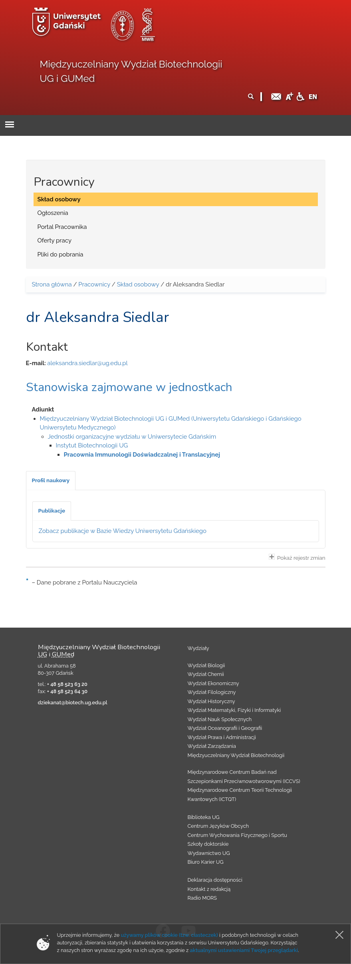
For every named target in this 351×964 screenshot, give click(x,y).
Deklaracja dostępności (215, 880)
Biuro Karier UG (206, 862)
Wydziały (198, 648)
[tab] (51, 480)
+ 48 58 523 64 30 (67, 691)
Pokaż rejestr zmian (297, 557)
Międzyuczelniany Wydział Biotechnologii (236, 755)
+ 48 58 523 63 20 (67, 684)
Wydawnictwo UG (209, 853)
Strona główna (52, 284)
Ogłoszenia (53, 213)
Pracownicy (94, 284)
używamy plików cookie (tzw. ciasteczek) (169, 935)
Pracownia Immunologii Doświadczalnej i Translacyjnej (142, 454)
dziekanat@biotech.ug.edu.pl (72, 703)
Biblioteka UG (204, 817)
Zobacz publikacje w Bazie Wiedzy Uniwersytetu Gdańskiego (123, 531)
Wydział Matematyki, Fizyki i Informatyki (234, 710)
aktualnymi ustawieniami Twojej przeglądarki (244, 950)
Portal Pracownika (62, 227)
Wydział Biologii (206, 665)
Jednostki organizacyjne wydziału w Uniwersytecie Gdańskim (132, 436)
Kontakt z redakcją (209, 889)
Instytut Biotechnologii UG (92, 445)
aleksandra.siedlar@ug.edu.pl (87, 363)
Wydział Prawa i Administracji (222, 737)
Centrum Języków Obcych (218, 826)
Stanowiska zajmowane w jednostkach (129, 387)
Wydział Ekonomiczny (213, 683)
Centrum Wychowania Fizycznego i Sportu (237, 835)
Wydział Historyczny (211, 701)
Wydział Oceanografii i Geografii (225, 728)
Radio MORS (202, 898)
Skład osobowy (59, 199)
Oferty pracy (55, 240)
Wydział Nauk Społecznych (220, 719)
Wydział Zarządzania (212, 746)
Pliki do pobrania (60, 254)
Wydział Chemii (206, 674)
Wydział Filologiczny (212, 692)
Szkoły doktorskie (208, 844)
